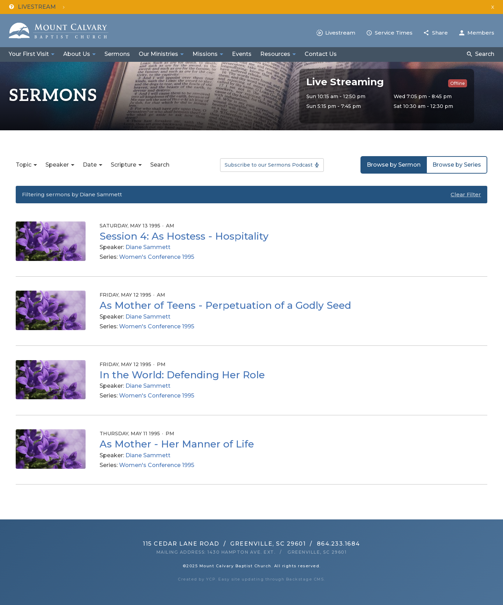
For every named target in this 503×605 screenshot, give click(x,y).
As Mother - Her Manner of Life (177, 444)
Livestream (340, 32)
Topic (23, 164)
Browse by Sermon (394, 164)
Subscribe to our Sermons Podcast (269, 165)
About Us (76, 54)
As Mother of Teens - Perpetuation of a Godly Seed (225, 305)
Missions (205, 54)
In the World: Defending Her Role (182, 375)
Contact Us (321, 54)
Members (480, 32)
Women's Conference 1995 (156, 257)
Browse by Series (456, 164)
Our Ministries (158, 54)
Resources (275, 54)
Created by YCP (197, 579)
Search (484, 54)
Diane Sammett (147, 247)
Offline (457, 83)
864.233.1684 (338, 543)
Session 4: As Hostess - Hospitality (184, 236)
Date (90, 164)
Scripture (123, 164)
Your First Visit (29, 54)
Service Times (394, 32)
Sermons (117, 54)
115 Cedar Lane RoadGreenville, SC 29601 (224, 543)
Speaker (57, 164)
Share (440, 32)
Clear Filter (466, 194)
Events (242, 54)
